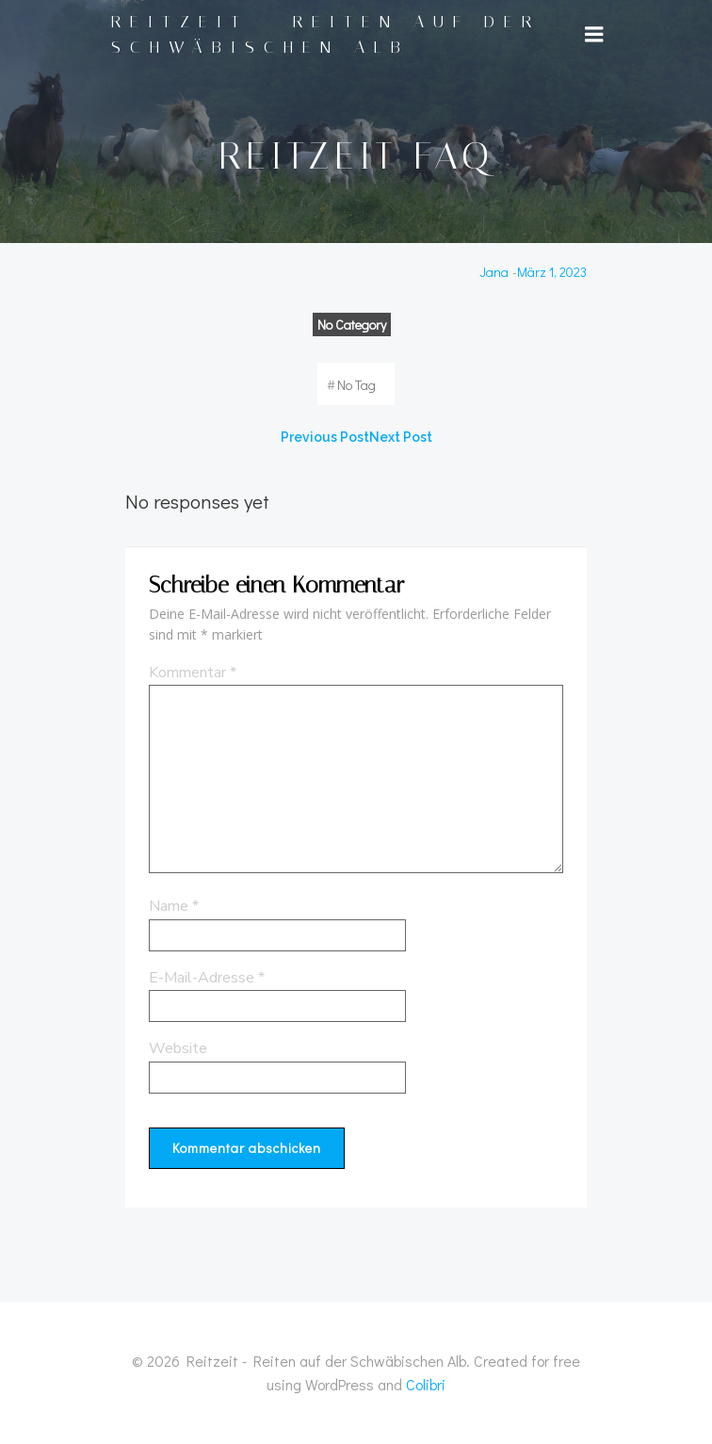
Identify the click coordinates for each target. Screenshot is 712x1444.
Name (174, 906)
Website (178, 1048)
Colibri (425, 1384)
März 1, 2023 (552, 272)
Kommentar (192, 672)
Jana (494, 272)
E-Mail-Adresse (207, 977)
